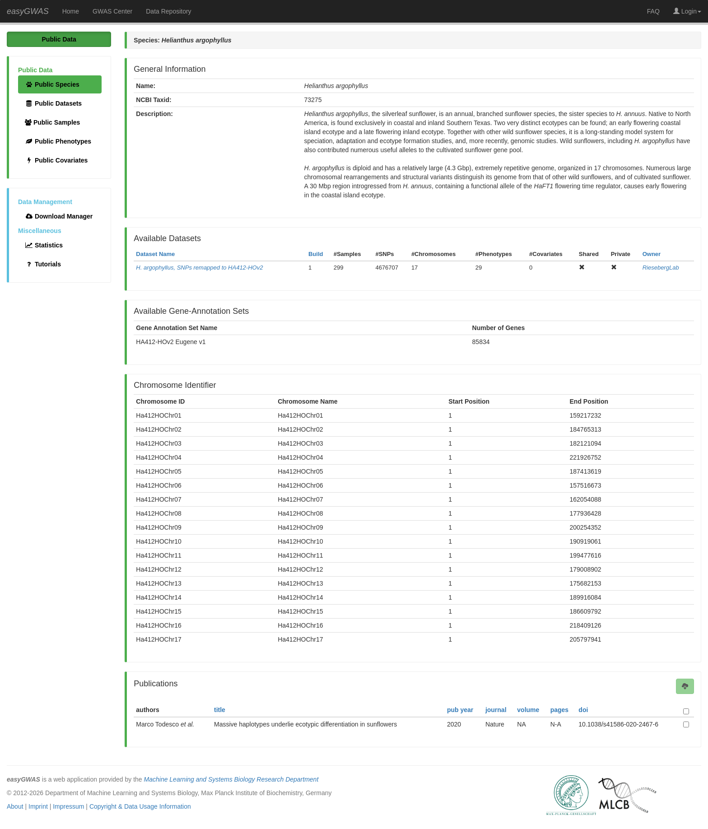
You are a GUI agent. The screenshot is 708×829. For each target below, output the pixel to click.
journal (496, 709)
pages (559, 709)
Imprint (38, 806)
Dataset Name (155, 254)
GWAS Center (112, 11)
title (219, 709)
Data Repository (168, 11)
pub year (460, 709)
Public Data (59, 39)
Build (315, 254)
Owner (652, 254)
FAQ (653, 11)
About (15, 806)
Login (687, 11)
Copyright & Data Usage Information (140, 806)
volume (528, 709)
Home (70, 11)
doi (583, 709)
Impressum (68, 806)
